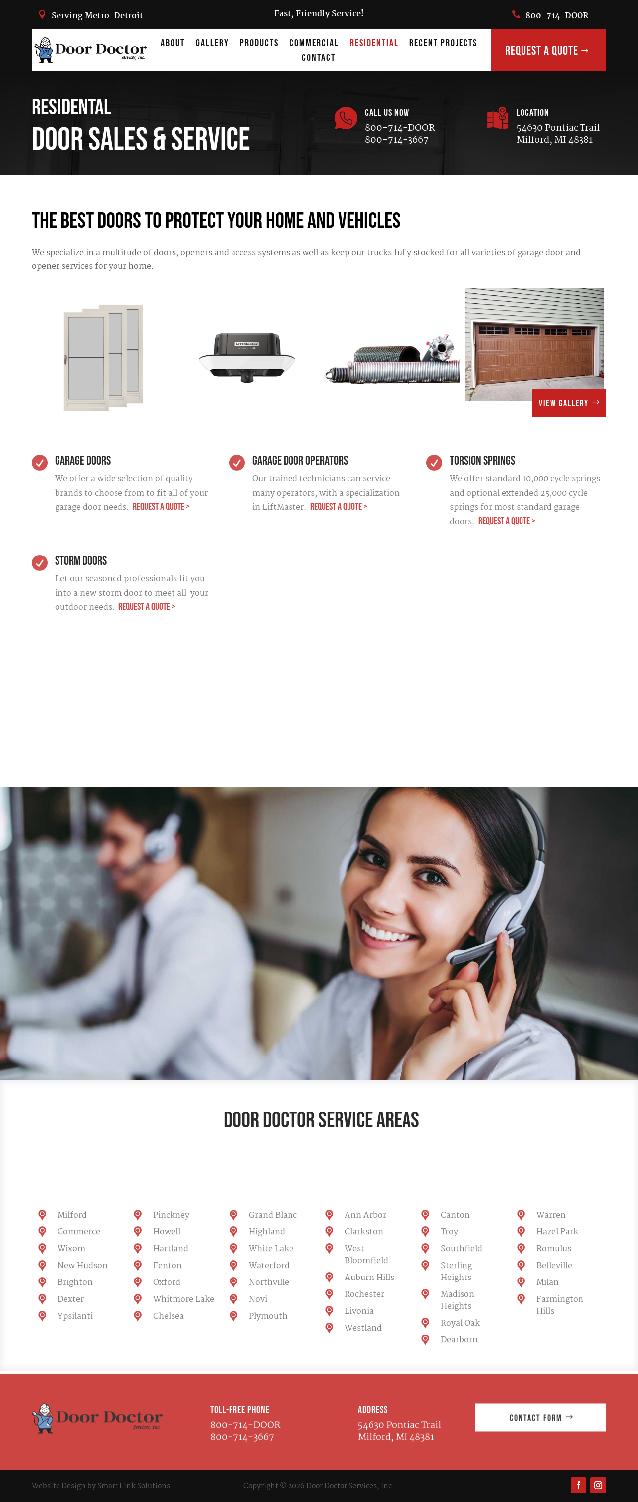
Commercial (314, 44)
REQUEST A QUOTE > (160, 507)
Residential (374, 44)
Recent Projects (443, 44)
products (259, 44)
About (173, 44)
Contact (319, 59)
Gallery (212, 44)
